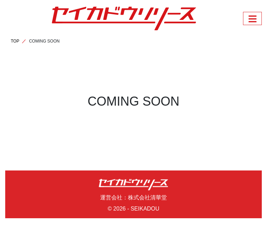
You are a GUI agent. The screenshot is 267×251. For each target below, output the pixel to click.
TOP (15, 41)
